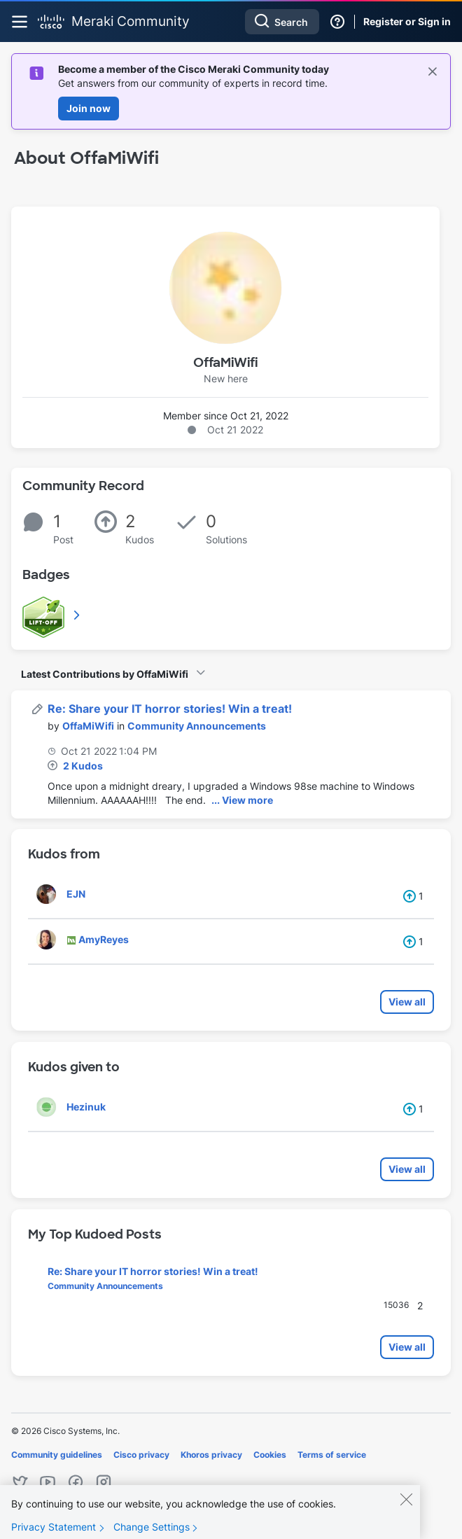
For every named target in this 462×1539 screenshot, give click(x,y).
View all (407, 1002)
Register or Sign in (407, 21)
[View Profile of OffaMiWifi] (88, 726)
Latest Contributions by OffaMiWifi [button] (104, 674)
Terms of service (332, 1454)
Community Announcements (196, 726)
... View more (242, 800)
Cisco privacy (141, 1454)
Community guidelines (56, 1454)
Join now (88, 108)
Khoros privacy (211, 1454)
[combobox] (282, 21)
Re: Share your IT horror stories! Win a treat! (170, 709)
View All (77, 614)
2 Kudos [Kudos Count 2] (83, 766)
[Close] (406, 1512)
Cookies (269, 1454)
